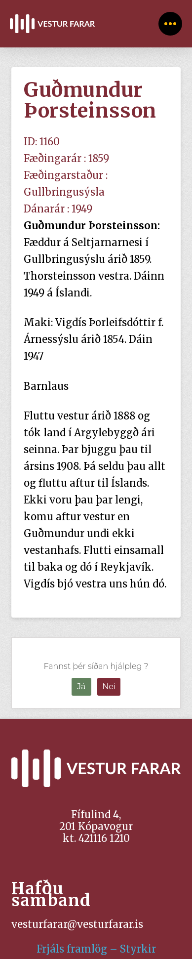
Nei (108, 686)
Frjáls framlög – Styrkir (96, 949)
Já (81, 686)
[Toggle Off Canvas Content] (170, 24)
